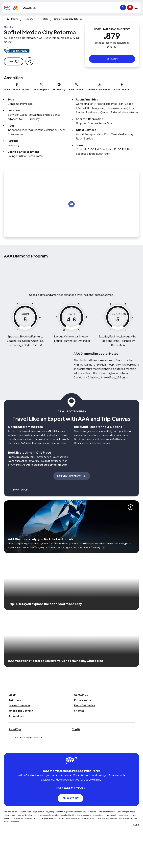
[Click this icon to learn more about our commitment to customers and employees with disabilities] (9, 749)
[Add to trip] (71, 204)
